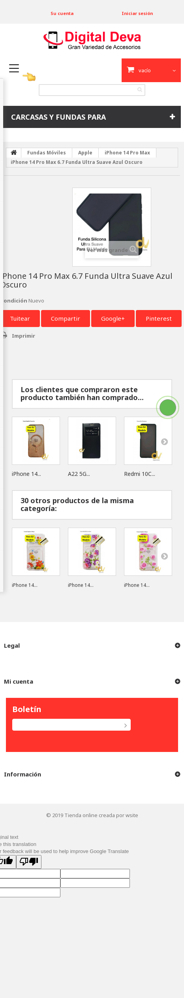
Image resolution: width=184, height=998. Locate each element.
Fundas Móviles (46, 152)
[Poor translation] (28, 862)
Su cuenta (62, 13)
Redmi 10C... (139, 473)
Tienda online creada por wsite (101, 815)
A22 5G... (79, 473)
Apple (85, 152)
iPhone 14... (26, 473)
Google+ (113, 318)
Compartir (65, 318)
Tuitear (20, 318)
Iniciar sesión (137, 13)
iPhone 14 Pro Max (127, 152)
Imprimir (23, 335)
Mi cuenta (18, 681)
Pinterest (159, 318)
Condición (13, 300)
